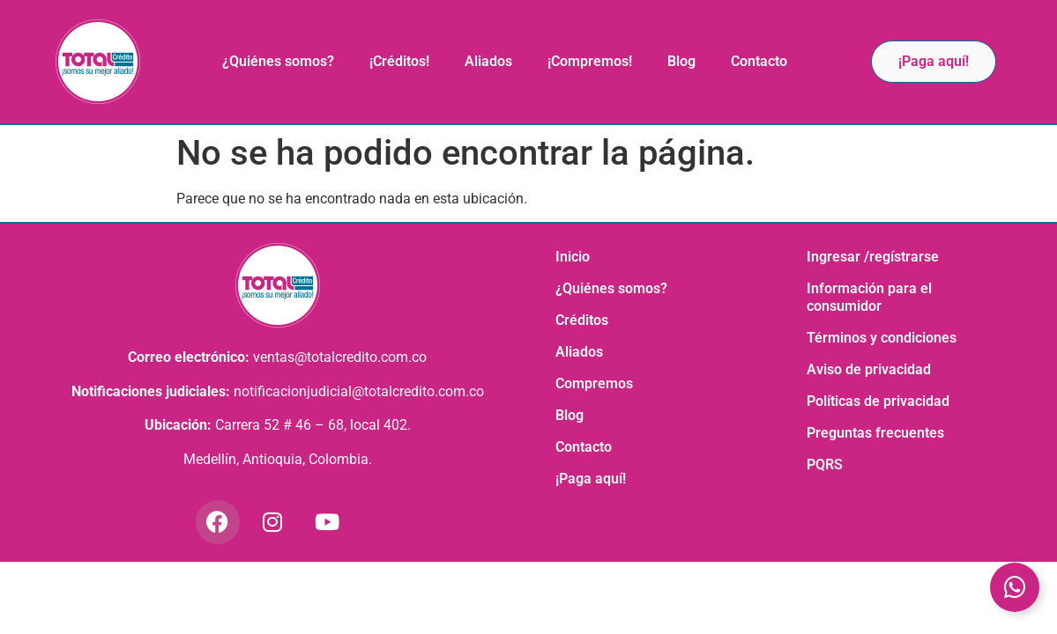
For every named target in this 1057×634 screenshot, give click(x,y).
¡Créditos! (399, 61)
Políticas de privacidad (878, 401)
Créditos (581, 320)
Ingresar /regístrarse (873, 256)
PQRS (825, 464)
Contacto (759, 61)
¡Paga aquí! (590, 478)
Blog (681, 61)
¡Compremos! (589, 61)
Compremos (594, 383)
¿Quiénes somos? (278, 61)
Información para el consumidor (869, 297)
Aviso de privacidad (869, 369)
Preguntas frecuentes (875, 432)
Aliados (488, 61)
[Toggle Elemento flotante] (1014, 587)
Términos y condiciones (882, 337)
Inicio (572, 256)
